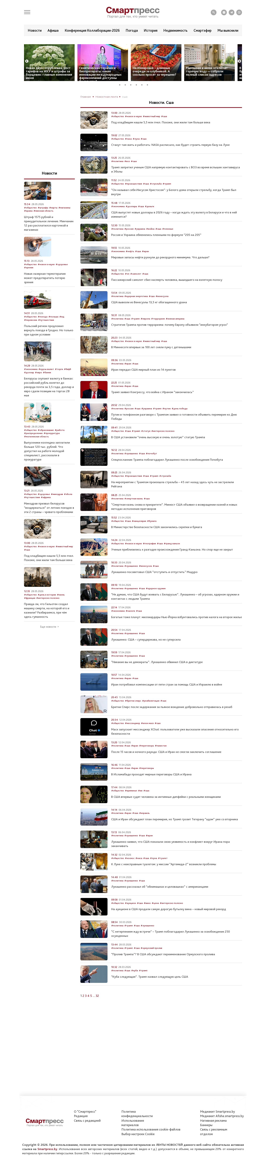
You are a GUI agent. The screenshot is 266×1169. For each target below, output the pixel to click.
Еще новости (48, 637)
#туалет (163, 869)
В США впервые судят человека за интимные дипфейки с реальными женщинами (166, 808)
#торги (59, 380)
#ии (140, 801)
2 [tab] (126, 95)
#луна (136, 149)
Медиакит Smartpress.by (217, 1111)
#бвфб (67, 380)
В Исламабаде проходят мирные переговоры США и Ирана (151, 785)
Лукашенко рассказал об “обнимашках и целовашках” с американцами (159, 897)
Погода (132, 30)
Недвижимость (175, 30)
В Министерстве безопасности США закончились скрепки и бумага (156, 538)
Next (239, 72)
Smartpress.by (47, 1149)
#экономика (118, 217)
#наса (138, 869)
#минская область (43, 221)
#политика (117, 172)
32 (97, 1007)
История (150, 30)
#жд (61, 327)
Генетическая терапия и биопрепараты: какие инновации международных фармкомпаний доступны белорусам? (100, 85)
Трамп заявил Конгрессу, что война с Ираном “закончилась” (152, 403)
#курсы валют (46, 380)
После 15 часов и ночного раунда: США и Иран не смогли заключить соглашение (166, 763)
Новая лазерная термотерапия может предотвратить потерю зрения (45, 289)
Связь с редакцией (87, 1120)
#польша (53, 327)
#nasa (128, 149)
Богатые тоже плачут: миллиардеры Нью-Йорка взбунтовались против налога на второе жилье (176, 628)
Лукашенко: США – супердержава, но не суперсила (146, 650)
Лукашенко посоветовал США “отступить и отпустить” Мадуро (154, 583)
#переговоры (146, 756)
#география (149, 554)
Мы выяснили (227, 30)
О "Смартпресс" (85, 1111)
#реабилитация (150, 711)
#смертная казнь (133, 509)
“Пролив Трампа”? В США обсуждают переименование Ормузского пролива (163, 965)
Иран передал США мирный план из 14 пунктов (143, 380)
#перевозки (30, 331)
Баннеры (206, 1125)
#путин (166, 419)
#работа (59, 441)
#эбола (68, 505)
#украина (139, 239)
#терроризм (158, 329)
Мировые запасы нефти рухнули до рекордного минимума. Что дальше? (160, 268)
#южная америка (175, 329)
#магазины (64, 218)
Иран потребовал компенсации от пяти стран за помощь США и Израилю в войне (166, 695)
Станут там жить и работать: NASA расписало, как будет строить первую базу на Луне (170, 156)
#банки (47, 383)
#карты (53, 218)
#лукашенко (131, 464)
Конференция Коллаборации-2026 (92, 30)
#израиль (144, 824)
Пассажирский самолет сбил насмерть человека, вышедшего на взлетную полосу (166, 291)
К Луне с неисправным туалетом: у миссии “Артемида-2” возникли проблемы (163, 875)
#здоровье (62, 275)
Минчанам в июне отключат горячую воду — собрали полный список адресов (207, 82)
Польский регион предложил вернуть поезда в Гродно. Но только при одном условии (48, 341)
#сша (164, 127)
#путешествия (46, 331)
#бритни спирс (133, 711)
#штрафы (43, 218)
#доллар (29, 383)
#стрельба (156, 194)
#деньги (149, 217)
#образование (46, 441)
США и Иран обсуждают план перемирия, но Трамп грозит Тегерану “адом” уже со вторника (174, 830)
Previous (27, 72)
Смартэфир (203, 30)
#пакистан (161, 756)
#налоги (130, 621)
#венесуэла (162, 307)
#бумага (151, 532)
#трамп (167, 194)
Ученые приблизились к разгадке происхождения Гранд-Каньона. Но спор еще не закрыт (172, 560)
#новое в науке (133, 127)
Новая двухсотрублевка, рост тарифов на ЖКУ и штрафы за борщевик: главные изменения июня (49, 84)
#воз (127, 172)
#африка (46, 508)
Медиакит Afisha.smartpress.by (222, 1116)
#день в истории (47, 605)
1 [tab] (121, 95)
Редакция (81, 1116)
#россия (129, 239)
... (94, 1007)
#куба (134, 981)
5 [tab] (143, 95)
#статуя (145, 442)
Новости (35, 30)
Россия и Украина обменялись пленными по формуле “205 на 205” (156, 246)
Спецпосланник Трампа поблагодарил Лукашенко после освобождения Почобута (167, 470)
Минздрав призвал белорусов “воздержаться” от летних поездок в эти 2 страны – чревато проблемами (49, 519)
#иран (145, 262)
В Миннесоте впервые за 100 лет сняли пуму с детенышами (151, 358)
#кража (28, 221)
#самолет (135, 284)
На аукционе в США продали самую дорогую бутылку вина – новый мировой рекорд (168, 920)
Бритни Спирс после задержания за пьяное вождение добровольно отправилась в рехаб (171, 718)
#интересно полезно (163, 442)
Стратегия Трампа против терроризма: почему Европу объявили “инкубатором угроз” (169, 335)
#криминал (131, 801)
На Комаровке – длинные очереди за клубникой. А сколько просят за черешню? (154, 82)
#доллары (131, 217)
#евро (38, 383)
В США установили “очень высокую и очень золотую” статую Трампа (158, 448)
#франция (29, 609)
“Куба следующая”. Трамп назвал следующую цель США (149, 987)
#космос (129, 869)
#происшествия (133, 194)
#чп (127, 284)
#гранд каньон (172, 554)
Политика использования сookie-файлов (150, 1129)
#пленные (167, 239)
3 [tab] (132, 95)
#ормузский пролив (151, 959)
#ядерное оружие (156, 599)
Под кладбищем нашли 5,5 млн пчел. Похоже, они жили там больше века (160, 133)
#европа (145, 329)
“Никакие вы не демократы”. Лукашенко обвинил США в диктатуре (157, 673)
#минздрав (57, 505)
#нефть (130, 262)
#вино (147, 914)
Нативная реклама (213, 1120)
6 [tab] (149, 95)
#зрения (28, 278)
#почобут (151, 464)
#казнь (61, 605)
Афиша (53, 30)
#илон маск (147, 734)
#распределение (33, 444)
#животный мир (151, 127)
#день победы (179, 419)
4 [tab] (137, 95)
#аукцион (130, 914)
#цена (155, 914)
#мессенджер (132, 734)
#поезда (42, 327)
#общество (117, 127)
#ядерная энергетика (136, 307)
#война (150, 239)
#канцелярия (139, 532)
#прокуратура (52, 444)
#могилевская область (36, 447)
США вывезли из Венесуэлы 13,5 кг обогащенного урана (149, 313)
